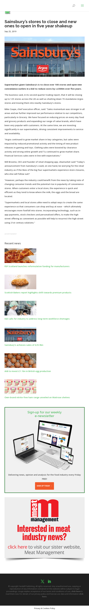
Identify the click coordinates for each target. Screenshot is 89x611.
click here (75, 591)
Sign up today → (44, 486)
